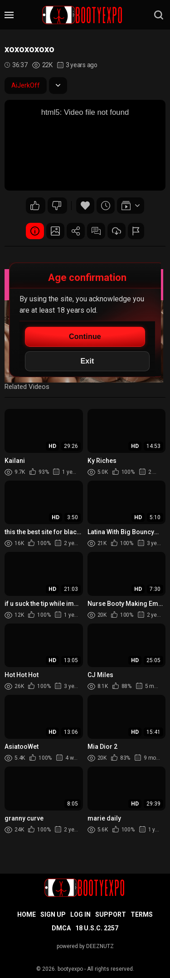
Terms (142, 914)
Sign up (53, 914)
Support (110, 914)
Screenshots (55, 231)
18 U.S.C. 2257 (96, 928)
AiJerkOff (25, 85)
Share (75, 231)
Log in (80, 914)
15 (34, 205)
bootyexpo (70, 969)
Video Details (34, 231)
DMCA (61, 928)
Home (26, 914)
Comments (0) (96, 231)
